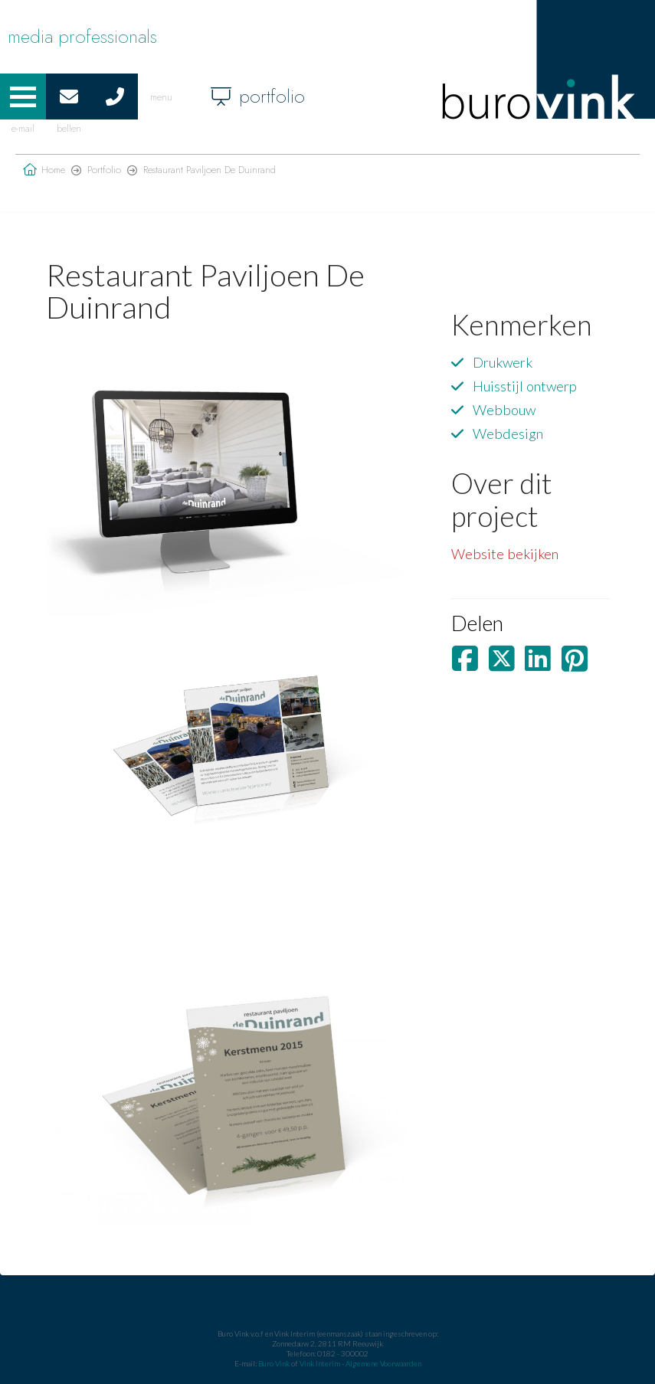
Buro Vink (274, 1363)
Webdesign (508, 433)
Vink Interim (321, 1363)
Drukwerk (502, 362)
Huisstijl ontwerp (525, 386)
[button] (23, 96)
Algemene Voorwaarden (383, 1363)
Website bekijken (504, 553)
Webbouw (504, 409)
